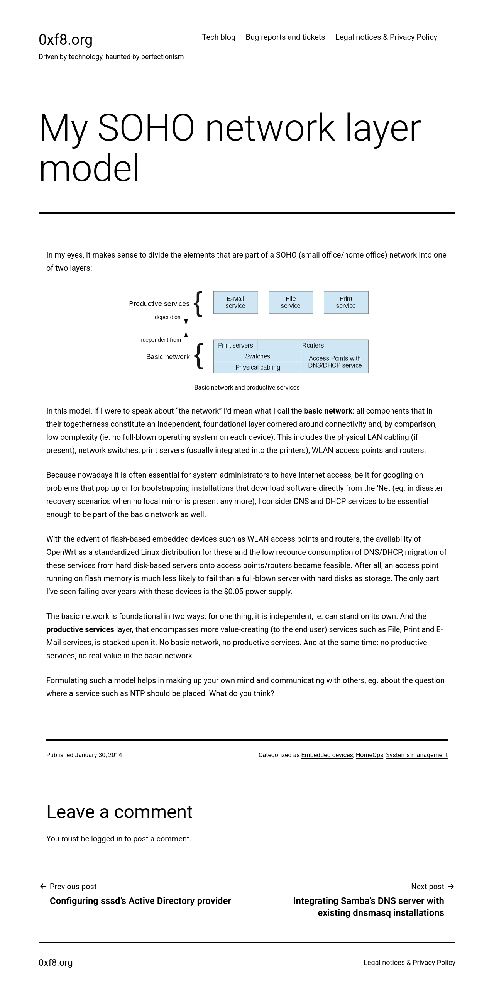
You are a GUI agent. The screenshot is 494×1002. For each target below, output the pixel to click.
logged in (106, 838)
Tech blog (218, 37)
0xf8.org (66, 39)
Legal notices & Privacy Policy (386, 37)
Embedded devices (327, 755)
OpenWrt (61, 552)
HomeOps (369, 755)
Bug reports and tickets (285, 37)
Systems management (417, 755)
